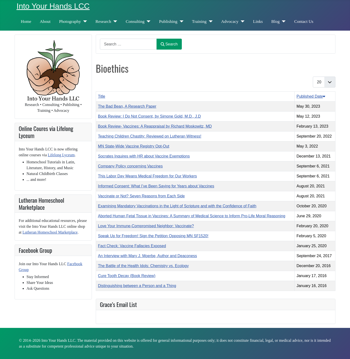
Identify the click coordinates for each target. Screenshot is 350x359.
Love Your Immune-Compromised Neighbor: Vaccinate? (146, 226)
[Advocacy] (241, 21)
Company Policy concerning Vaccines (130, 166)
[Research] (114, 21)
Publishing (168, 21)
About (45, 21)
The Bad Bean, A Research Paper (127, 106)
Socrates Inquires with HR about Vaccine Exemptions (144, 156)
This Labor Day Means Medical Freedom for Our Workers (147, 176)
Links (258, 21)
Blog (275, 21)
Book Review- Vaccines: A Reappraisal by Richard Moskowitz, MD (155, 126)
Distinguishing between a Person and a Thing (137, 286)
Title (101, 96)
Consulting (135, 21)
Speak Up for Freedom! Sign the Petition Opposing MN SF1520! (153, 236)
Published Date (311, 96)
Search (169, 44)
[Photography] (84, 21)
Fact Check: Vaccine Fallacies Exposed (132, 246)
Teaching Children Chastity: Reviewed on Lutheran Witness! (149, 136)
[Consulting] (148, 21)
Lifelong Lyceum (61, 155)
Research (103, 21)
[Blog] (283, 21)
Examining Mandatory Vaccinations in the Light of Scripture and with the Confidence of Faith (177, 206)
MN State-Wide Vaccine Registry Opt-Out (133, 146)
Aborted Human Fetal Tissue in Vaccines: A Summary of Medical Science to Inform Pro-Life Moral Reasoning (191, 216)
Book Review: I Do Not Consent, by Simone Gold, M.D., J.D (149, 116)
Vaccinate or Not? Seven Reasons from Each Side (141, 196)
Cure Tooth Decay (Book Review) (126, 276)
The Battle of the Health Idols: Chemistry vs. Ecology (143, 266)
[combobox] (128, 44)
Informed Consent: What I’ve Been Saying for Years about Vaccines (156, 186)
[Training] (210, 21)
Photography (70, 21)
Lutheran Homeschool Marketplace (50, 232)
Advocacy (229, 21)
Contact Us (304, 21)
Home (26, 21)
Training (199, 21)
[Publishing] (180, 21)
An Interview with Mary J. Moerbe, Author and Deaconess (147, 256)
